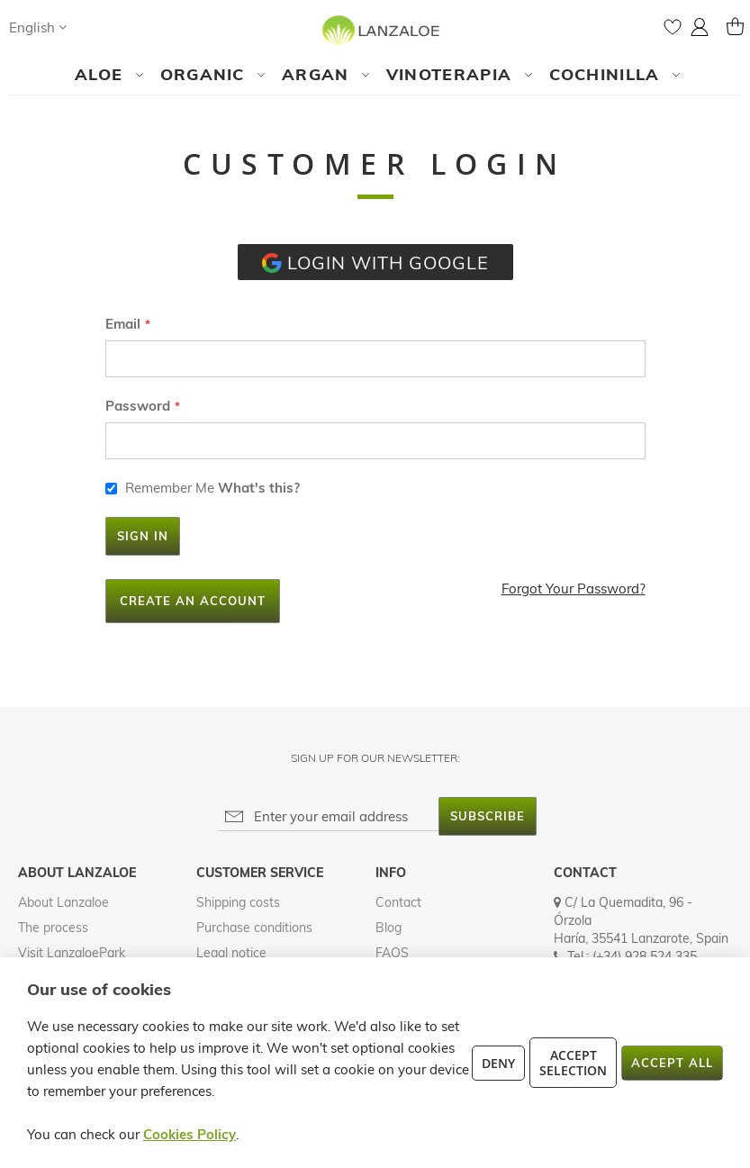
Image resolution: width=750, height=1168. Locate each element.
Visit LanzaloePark (71, 953)
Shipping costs (238, 902)
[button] (38, 27)
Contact (398, 902)
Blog (388, 927)
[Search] (98, 27)
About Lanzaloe (63, 902)
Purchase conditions (254, 927)
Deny (498, 1063)
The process (53, 927)
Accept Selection (573, 1062)
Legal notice (231, 953)
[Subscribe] (487, 816)
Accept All (672, 1062)
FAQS (392, 953)
